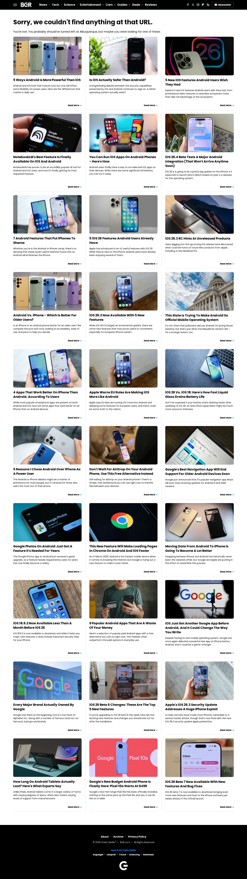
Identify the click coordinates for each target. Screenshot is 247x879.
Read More (73, 105)
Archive (118, 836)
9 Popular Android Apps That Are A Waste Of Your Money (122, 625)
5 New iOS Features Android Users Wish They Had (196, 82)
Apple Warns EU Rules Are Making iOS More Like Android (119, 394)
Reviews (151, 4)
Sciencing (134, 854)
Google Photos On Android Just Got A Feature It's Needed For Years (42, 548)
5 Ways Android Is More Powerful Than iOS (47, 80)
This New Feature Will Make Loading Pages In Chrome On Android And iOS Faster (123, 548)
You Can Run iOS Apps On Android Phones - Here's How (122, 159)
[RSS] (208, 4)
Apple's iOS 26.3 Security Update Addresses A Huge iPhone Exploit (191, 707)
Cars (109, 4)
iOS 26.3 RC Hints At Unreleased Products (197, 238)
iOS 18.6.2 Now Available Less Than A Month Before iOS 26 (42, 625)
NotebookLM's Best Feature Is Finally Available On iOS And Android (42, 159)
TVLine (122, 854)
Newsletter (223, 4)
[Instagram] (198, 4)
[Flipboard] (203, 4)
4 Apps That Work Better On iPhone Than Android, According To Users (45, 394)
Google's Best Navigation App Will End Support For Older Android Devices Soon (197, 471)
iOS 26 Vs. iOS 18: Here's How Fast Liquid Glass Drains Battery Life (196, 394)
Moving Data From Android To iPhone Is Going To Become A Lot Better (196, 548)
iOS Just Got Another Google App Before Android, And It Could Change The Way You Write (197, 627)
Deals (136, 4)
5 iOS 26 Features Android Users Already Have (121, 240)
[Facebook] (188, 4)
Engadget (98, 854)
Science (69, 4)
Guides (122, 4)
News (43, 4)
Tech (55, 4)
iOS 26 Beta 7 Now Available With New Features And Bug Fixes (195, 784)
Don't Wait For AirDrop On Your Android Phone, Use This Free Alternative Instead (121, 471)
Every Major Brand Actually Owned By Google (43, 707)
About (105, 836)
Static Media (108, 842)
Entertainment (90, 4)
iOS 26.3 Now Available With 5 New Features (116, 317)
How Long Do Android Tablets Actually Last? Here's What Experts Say (44, 784)
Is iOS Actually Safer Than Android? (117, 80)
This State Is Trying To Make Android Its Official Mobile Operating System (196, 317)
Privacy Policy (137, 836)
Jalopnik (111, 854)
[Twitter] (193, 4)
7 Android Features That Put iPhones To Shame (44, 240)
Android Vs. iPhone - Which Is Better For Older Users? (45, 317)
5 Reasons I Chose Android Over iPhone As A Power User (46, 471)
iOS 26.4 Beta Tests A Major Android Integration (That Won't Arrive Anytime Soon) (196, 161)
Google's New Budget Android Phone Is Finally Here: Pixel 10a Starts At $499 (120, 784)
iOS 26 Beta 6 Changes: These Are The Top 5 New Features (122, 707)
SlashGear (148, 854)
